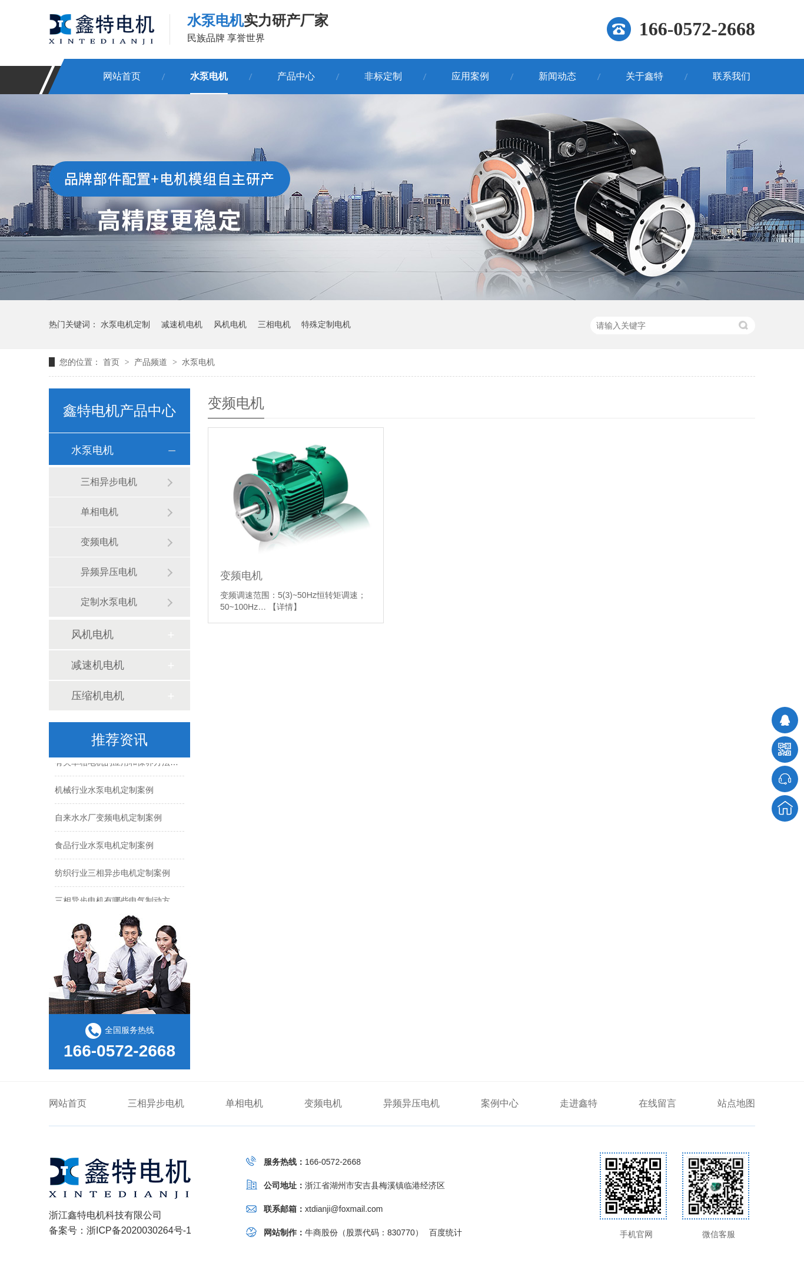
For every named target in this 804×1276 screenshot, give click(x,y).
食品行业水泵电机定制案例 (104, 845)
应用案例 (470, 76)
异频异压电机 (109, 572)
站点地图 (736, 1103)
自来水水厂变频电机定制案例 (108, 818)
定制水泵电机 (109, 602)
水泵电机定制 (125, 324)
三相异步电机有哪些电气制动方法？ (121, 901)
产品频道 (152, 362)
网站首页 (122, 76)
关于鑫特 (644, 76)
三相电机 (274, 324)
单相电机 (99, 512)
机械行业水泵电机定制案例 (104, 790)
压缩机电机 (97, 696)
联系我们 (731, 76)
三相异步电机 (109, 482)
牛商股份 (321, 1232)
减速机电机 (181, 324)
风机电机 (230, 324)
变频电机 (241, 575)
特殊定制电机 (326, 324)
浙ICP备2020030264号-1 (139, 1230)
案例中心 (500, 1103)
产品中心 (296, 76)
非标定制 (383, 76)
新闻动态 (557, 76)
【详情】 (284, 607)
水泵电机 (209, 76)
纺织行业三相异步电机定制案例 (112, 873)
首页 (112, 362)
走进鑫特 (578, 1103)
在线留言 (657, 1103)
